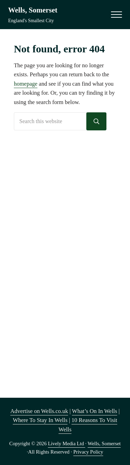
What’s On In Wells (94, 411)
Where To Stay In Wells (40, 420)
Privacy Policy (88, 452)
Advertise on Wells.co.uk (39, 411)
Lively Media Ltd (66, 443)
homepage (25, 83)
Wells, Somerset (33, 10)
